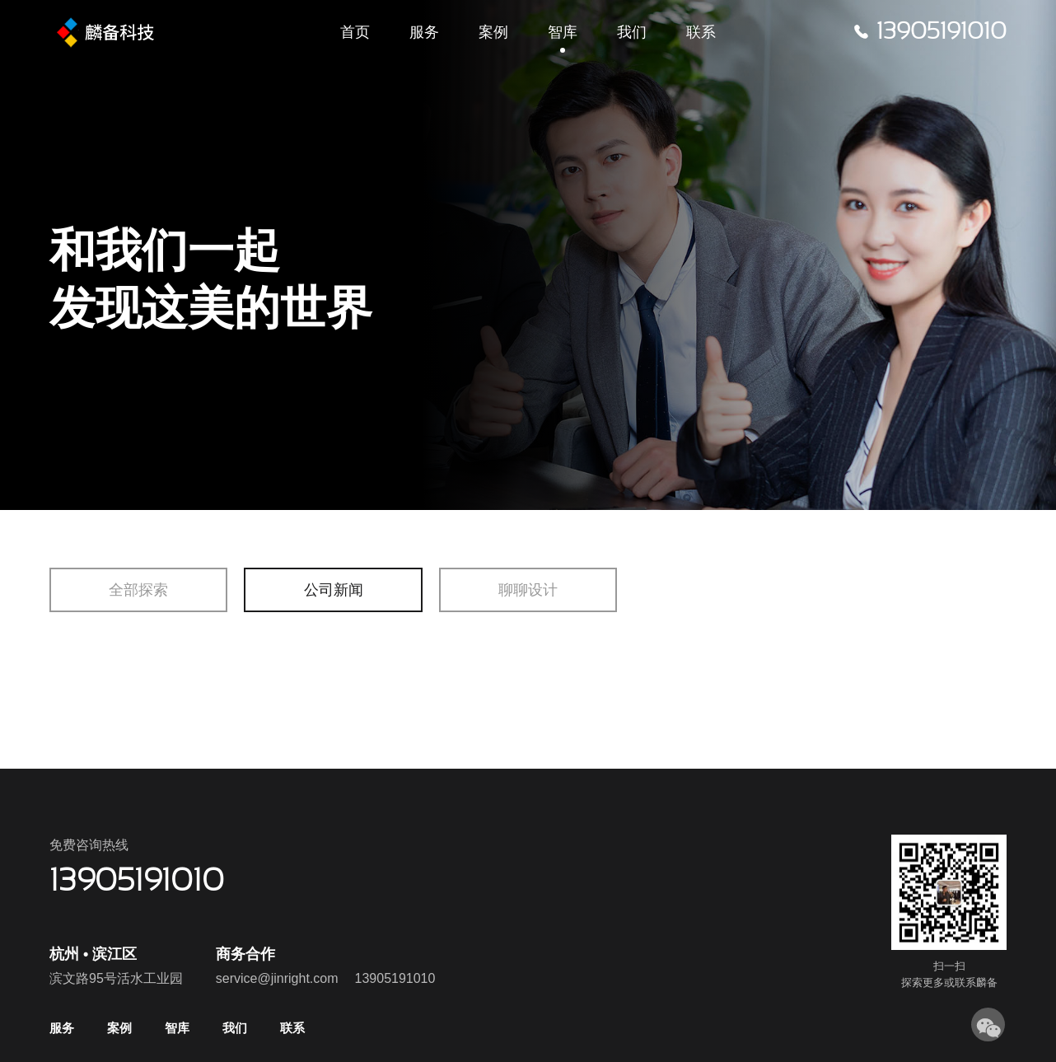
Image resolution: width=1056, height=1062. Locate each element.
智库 (562, 33)
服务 (424, 33)
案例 (493, 33)
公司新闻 (333, 590)
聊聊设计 (528, 590)
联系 (701, 33)
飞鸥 (123, 33)
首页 (355, 33)
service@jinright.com (277, 978)
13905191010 (395, 978)
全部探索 (138, 590)
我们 (632, 33)
